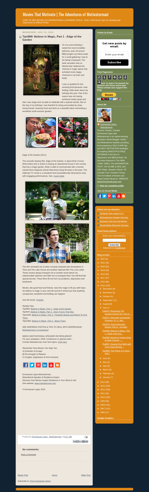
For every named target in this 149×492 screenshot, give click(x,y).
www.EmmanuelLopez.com (109, 182)
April (105, 366)
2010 (103, 397)
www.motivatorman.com (45, 383)
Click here (62, 342)
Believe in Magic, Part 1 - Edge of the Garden (51, 309)
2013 (103, 386)
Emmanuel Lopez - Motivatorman (108, 126)
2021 (103, 263)
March (106, 370)
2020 (103, 267)
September (108, 300)
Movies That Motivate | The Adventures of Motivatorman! (66, 14)
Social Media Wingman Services (114, 225)
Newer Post (23, 475)
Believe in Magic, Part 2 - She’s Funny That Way (52, 312)
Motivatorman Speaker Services (114, 217)
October (106, 296)
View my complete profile (112, 186)
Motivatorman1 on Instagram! (35, 330)
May (105, 362)
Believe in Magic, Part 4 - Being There (49, 321)
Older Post (86, 475)
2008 (103, 405)
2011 (103, 393)
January (106, 377)
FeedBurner (120, 248)
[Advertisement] (53, 466)
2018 (103, 274)
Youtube (39, 300)
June (105, 358)
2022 (103, 259)
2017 (103, 278)
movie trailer (58, 176)
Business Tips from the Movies (113, 221)
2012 (103, 389)
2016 (103, 282)
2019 (103, 270)
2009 (103, 401)
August (106, 304)
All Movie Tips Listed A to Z (112, 213)
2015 (103, 286)
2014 (103, 382)
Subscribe (114, 62)
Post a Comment (28, 455)
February (107, 373)
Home (54, 475)
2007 (103, 408)
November (108, 293)
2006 (103, 412)
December (108, 289)
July (105, 308)
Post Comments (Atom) (40, 481)
